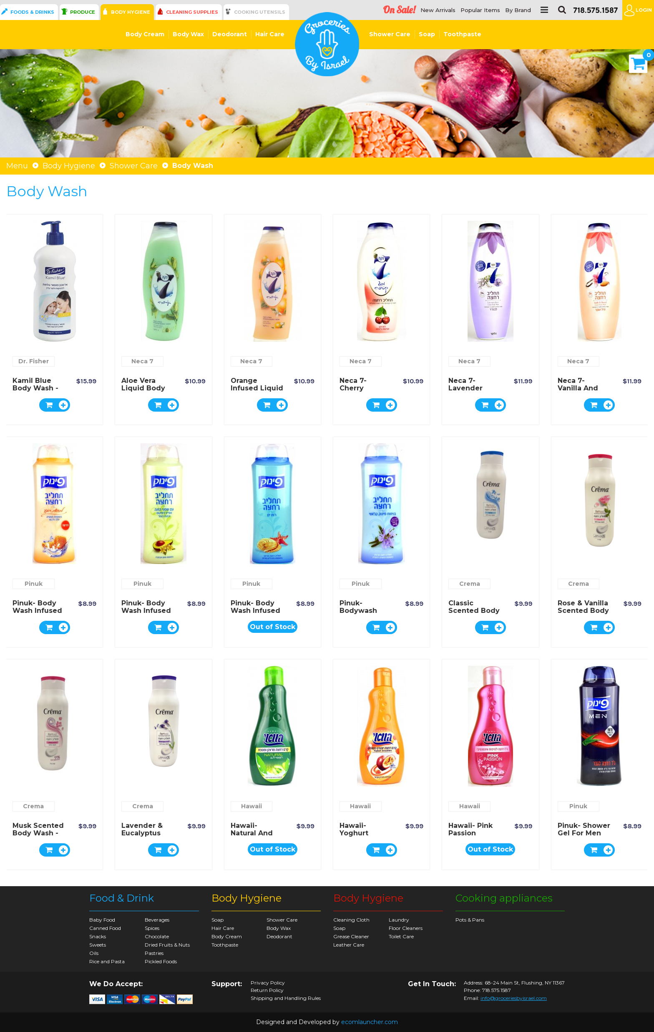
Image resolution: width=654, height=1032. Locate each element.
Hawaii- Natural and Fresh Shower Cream (255, 837)
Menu (17, 165)
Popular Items (480, 10)
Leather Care (348, 945)
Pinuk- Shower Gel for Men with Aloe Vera (584, 837)
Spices (152, 928)
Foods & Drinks (32, 12)
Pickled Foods (161, 961)
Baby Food (102, 920)
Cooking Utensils (259, 12)
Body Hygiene (130, 12)
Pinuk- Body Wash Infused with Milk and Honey (38, 614)
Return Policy (267, 990)
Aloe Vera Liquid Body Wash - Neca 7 (147, 388)
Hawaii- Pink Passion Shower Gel (470, 833)
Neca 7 (142, 361)
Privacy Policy (268, 983)
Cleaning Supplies (192, 12)
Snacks (97, 936)
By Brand (518, 10)
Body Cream (145, 34)
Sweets (97, 945)
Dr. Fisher (33, 361)
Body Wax (188, 34)
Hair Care (269, 34)
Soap (427, 34)
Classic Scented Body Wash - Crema (474, 610)
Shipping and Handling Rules (286, 998)
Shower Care (389, 34)
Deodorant (229, 34)
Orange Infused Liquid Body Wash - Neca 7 (257, 392)
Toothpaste (462, 34)
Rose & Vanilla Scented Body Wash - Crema (583, 610)
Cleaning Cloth (351, 920)
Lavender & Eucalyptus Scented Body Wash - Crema (147, 837)
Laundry (399, 920)
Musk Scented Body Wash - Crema (38, 833)
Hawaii (251, 806)
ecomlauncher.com (369, 1022)
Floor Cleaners (406, 928)
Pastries (154, 953)
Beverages (157, 920)
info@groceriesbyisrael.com (513, 998)
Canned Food (105, 928)
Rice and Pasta (107, 961)
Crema (469, 583)
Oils (93, 953)
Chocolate (157, 936)
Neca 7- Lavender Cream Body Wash (470, 392)
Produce (82, 12)
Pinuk (34, 583)
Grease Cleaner (351, 936)
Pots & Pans (469, 920)
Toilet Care (401, 936)
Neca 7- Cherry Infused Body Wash (364, 392)
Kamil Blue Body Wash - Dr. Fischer (35, 388)
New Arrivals (437, 10)
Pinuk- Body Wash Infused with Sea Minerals (255, 614)
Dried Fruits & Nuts (167, 945)
